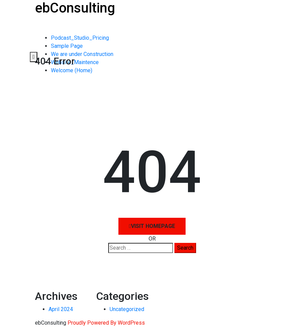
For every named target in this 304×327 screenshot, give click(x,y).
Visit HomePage (152, 226)
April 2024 (61, 309)
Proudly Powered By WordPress (106, 323)
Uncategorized (127, 309)
